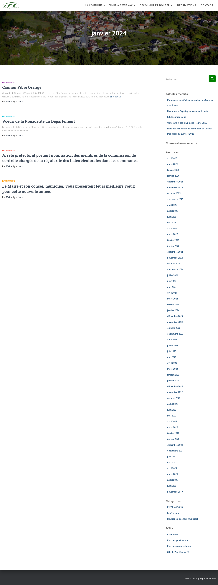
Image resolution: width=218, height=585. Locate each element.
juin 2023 (171, 351)
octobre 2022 (173, 398)
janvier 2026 (173, 176)
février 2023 (173, 375)
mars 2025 (172, 234)
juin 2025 (171, 217)
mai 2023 (171, 357)
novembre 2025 (175, 187)
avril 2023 (172, 363)
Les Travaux (173, 513)
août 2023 (172, 339)
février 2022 (173, 433)
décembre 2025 (175, 182)
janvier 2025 (173, 246)
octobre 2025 (173, 193)
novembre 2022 (175, 392)
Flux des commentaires (179, 546)
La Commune (95, 5)
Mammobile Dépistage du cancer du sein (187, 111)
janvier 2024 (173, 310)
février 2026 (173, 170)
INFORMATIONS (186, 5)
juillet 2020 (172, 480)
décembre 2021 (175, 445)
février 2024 (173, 304)
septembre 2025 (175, 199)
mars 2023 (172, 369)
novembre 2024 (175, 258)
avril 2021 (172, 468)
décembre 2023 (175, 316)
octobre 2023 (173, 328)
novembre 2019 (175, 492)
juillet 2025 (172, 211)
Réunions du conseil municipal (182, 519)
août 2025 (172, 205)
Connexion (172, 534)
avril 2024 (172, 293)
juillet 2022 (172, 404)
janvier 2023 (173, 380)
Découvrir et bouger (156, 5)
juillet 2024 (172, 275)
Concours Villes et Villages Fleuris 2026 (187, 123)
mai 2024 (171, 287)
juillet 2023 (172, 345)
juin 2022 (171, 410)
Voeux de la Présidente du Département (38, 121)
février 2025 (173, 240)
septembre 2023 (175, 334)
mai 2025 (171, 222)
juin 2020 (171, 486)
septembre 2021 (175, 451)
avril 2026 (172, 158)
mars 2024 (172, 299)
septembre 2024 (175, 269)
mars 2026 (172, 164)
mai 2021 (171, 462)
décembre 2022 (175, 386)
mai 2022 (171, 416)
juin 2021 (171, 456)
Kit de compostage (176, 117)
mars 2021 (172, 474)
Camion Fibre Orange (21, 87)
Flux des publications (177, 540)
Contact (207, 5)
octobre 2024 (173, 263)
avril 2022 (172, 421)
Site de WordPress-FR (178, 552)
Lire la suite (115, 96)
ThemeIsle (211, 578)
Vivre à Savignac (122, 5)
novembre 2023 (175, 322)
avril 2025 (172, 228)
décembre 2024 (175, 252)
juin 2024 (171, 281)
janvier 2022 (173, 439)
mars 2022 (172, 427)
